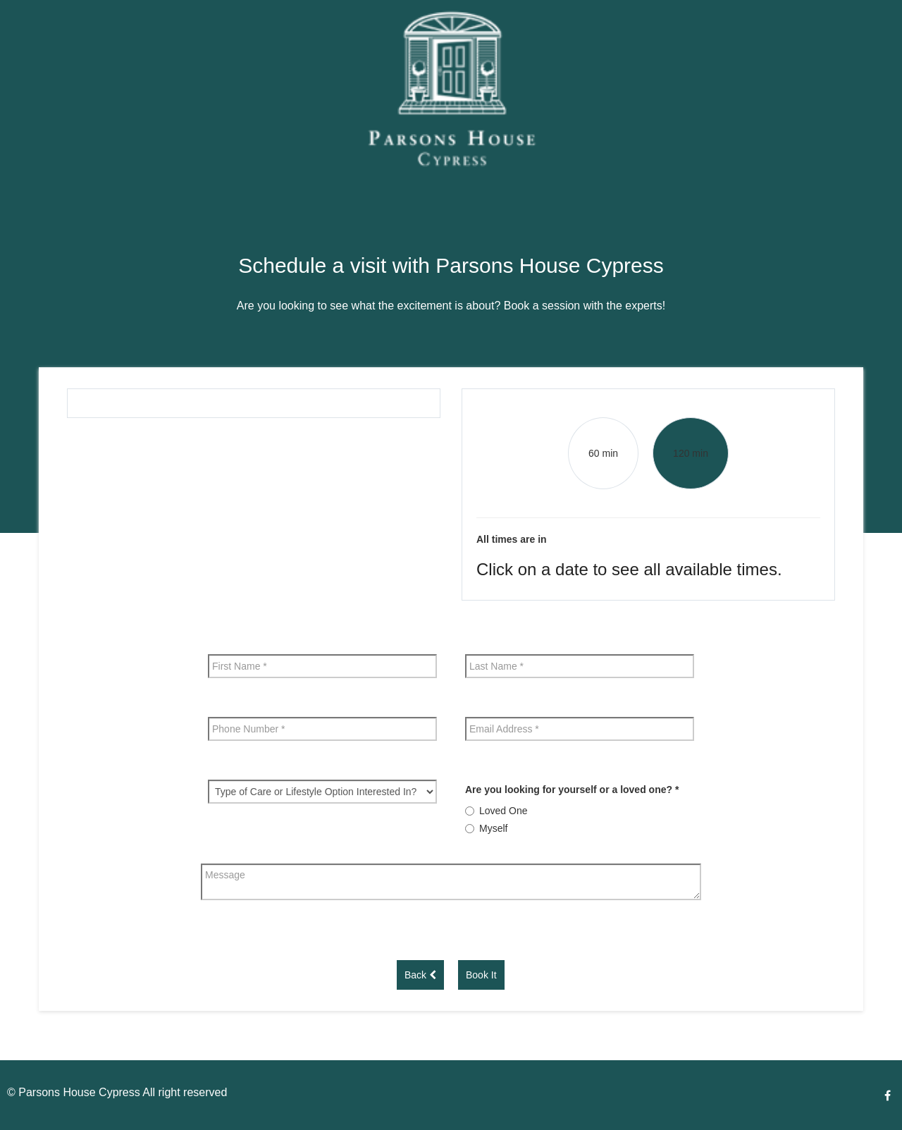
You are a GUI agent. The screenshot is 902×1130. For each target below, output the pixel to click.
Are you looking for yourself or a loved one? (572, 789)
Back (420, 975)
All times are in (511, 539)
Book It (481, 975)
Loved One (503, 810)
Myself (493, 828)
